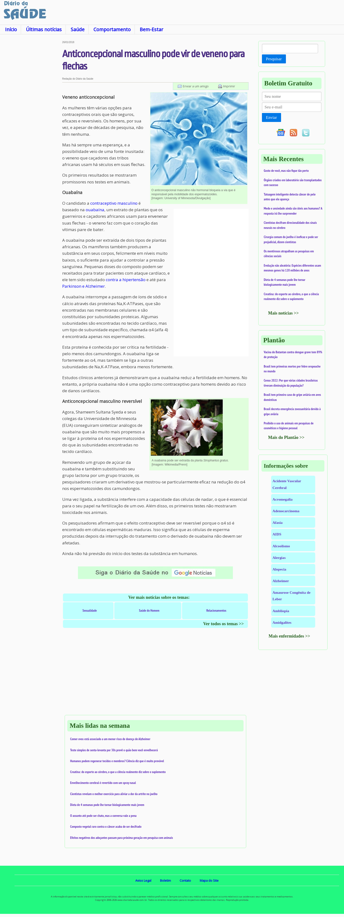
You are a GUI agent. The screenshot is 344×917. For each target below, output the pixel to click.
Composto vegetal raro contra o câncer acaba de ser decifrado (105, 826)
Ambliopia (281, 611)
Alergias (279, 558)
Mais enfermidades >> (289, 636)
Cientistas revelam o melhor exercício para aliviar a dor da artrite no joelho (114, 794)
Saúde (77, 29)
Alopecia (279, 569)
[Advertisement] (31, 113)
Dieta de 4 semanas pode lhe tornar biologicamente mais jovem (107, 805)
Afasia (278, 522)
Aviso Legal (143, 880)
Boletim (165, 880)
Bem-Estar (151, 29)
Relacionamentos (216, 610)
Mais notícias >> (283, 313)
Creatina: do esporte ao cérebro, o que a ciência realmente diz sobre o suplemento (118, 772)
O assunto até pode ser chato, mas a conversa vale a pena (103, 815)
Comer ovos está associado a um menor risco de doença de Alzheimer (110, 739)
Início (11, 29)
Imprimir (229, 86)
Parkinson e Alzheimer (83, 286)
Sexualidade (90, 610)
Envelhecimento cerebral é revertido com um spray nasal (103, 783)
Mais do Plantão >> (286, 437)
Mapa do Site (209, 880)
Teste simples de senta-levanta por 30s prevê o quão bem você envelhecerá (114, 750)
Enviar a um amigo (196, 86)
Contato (185, 880)
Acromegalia (283, 499)
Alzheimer (281, 581)
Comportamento (112, 29)
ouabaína (95, 209)
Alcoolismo (281, 546)
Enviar (271, 117)
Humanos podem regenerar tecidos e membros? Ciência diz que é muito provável (117, 761)
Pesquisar (274, 59)
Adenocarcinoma (286, 511)
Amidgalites (282, 622)
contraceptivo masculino (114, 203)
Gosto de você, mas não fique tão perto (286, 170)
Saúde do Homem (149, 610)
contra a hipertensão (125, 279)
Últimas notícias (44, 29)
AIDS (277, 534)
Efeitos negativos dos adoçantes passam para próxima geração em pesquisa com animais (121, 837)
